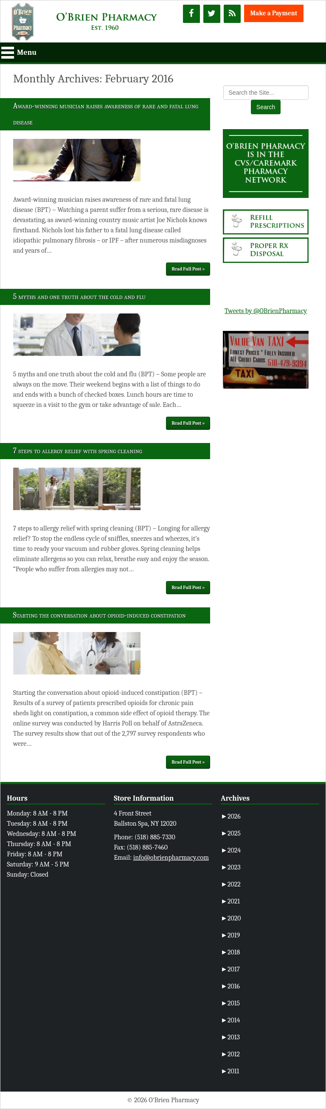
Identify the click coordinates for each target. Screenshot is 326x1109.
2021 (230, 901)
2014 (230, 1020)
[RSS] (232, 14)
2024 (231, 850)
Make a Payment (274, 13)
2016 (230, 986)
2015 (230, 1003)
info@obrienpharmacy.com (171, 857)
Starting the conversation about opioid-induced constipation (99, 615)
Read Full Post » (188, 269)
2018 (230, 952)
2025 (231, 833)
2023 (231, 867)
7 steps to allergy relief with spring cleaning (77, 450)
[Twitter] (211, 14)
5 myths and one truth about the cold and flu (79, 296)
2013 (230, 1037)
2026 (231, 816)
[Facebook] (191, 14)
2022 (231, 884)
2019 (230, 935)
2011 (230, 1071)
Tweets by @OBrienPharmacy (266, 311)
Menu (27, 52)
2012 (230, 1054)
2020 (231, 918)
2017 (230, 969)
